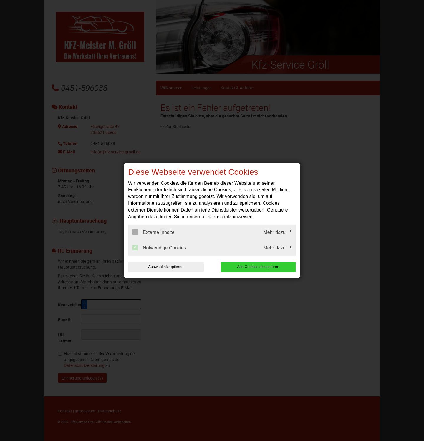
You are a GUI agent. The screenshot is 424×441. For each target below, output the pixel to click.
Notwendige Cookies (159, 247)
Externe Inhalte (153, 232)
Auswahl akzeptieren (165, 266)
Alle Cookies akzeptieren (258, 266)
